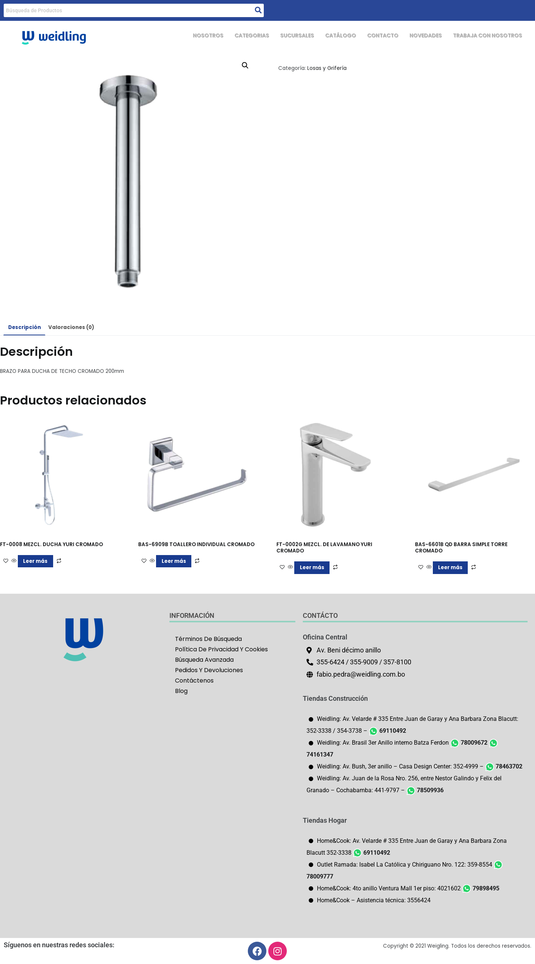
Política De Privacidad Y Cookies (221, 649)
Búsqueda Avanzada (204, 659)
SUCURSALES (280, 36)
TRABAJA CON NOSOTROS (483, 36)
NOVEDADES (416, 36)
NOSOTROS (185, 36)
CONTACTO (371, 36)
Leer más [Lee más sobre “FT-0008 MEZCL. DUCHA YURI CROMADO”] (35, 561)
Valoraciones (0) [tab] (71, 327)
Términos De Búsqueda (208, 639)
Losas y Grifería (327, 68)
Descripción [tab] (24, 327)
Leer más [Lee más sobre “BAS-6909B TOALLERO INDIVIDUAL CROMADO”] (174, 561)
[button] (245, 65)
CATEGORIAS (232, 36)
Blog (181, 691)
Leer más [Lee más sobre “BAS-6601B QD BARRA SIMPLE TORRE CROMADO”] (450, 567)
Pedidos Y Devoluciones (209, 670)
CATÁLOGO (326, 36)
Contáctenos (194, 680)
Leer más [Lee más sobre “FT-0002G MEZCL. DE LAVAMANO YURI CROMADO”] (312, 567)
